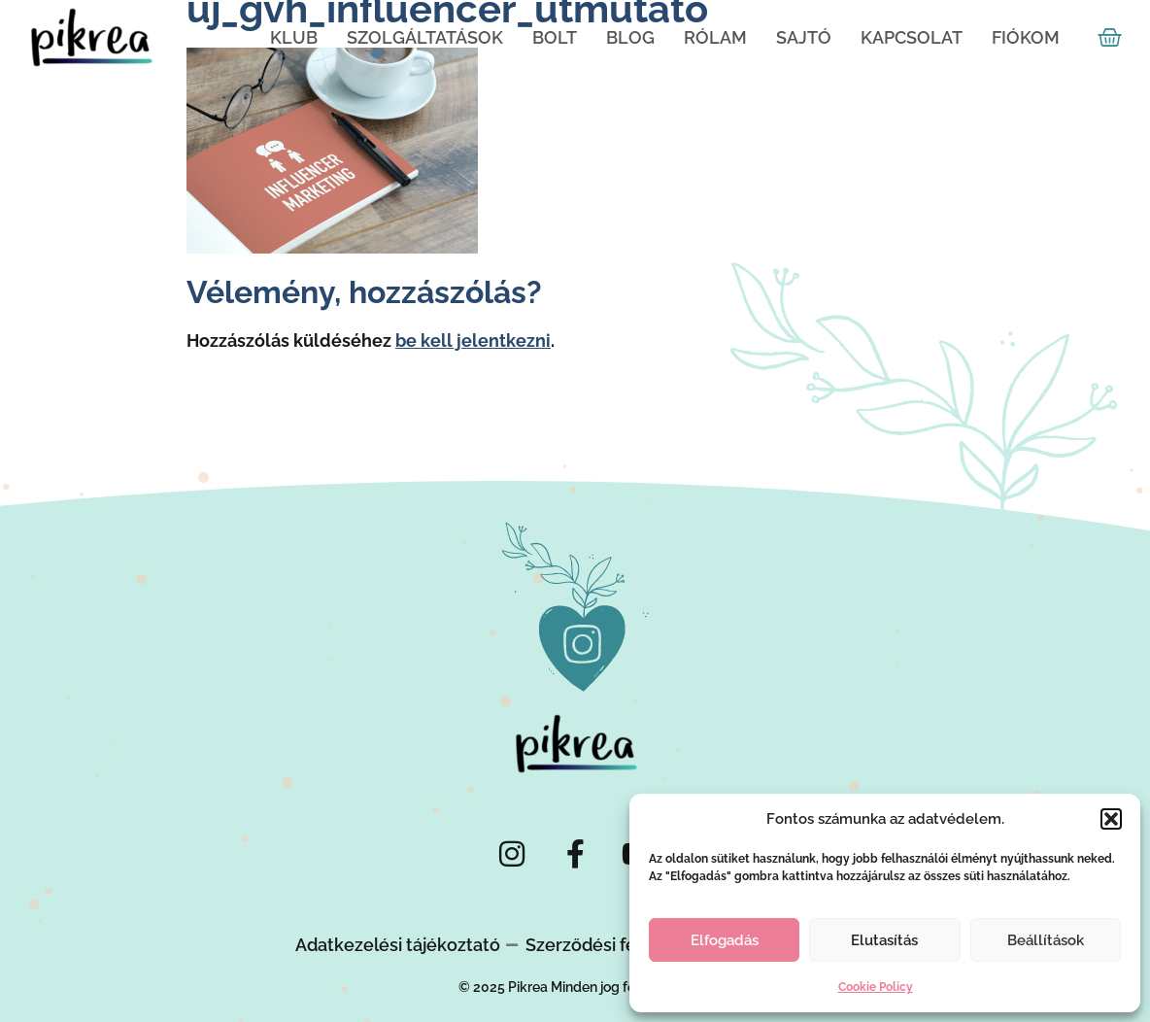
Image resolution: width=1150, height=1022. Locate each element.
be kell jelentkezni (473, 340)
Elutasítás (884, 940)
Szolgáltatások (425, 37)
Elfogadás (725, 940)
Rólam (715, 37)
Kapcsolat (912, 37)
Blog (630, 37)
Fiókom (1026, 37)
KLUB (294, 37)
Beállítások (1045, 940)
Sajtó (803, 37)
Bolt (554, 37)
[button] (1111, 819)
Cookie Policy (875, 987)
